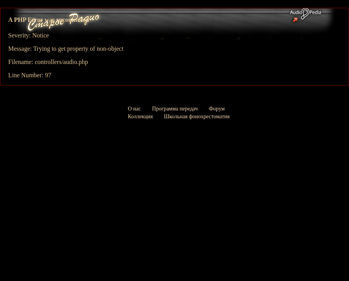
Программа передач (175, 109)
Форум (217, 109)
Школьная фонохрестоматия (197, 116)
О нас (134, 109)
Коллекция (140, 116)
